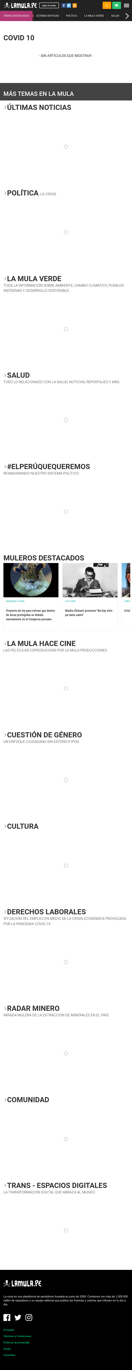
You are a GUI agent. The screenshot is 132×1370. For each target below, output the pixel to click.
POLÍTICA (71, 15)
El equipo (8, 1329)
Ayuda (6, 1348)
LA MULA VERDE (94, 15)
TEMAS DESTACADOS (16, 15)
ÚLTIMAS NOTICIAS (47, 15)
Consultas (9, 1355)
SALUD (115, 15)
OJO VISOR (70, 601)
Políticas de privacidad (16, 1342)
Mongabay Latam (15, 601)
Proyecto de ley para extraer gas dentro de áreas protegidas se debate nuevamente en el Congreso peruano (30, 615)
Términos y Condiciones (17, 1336)
